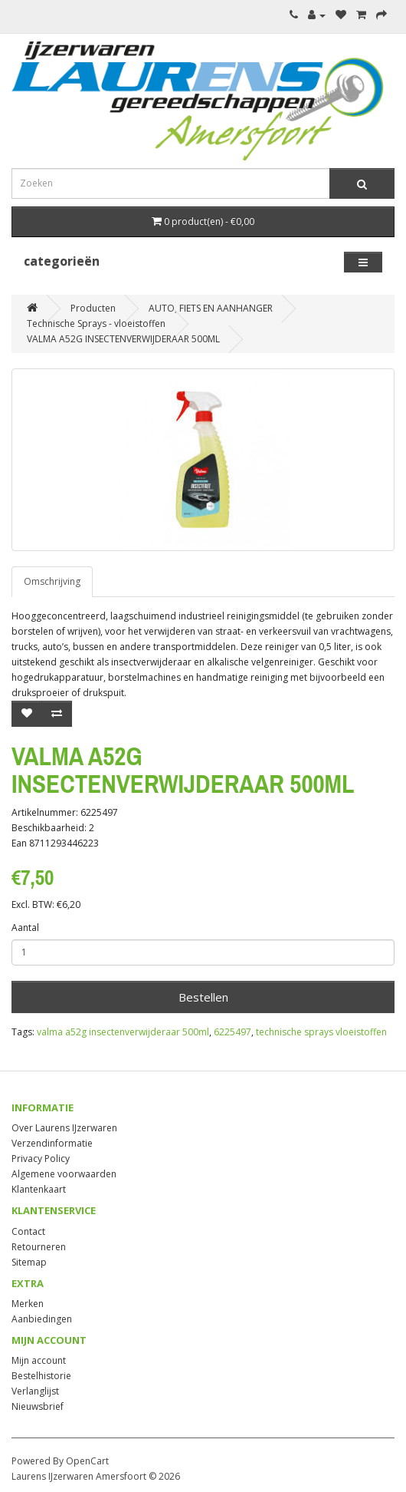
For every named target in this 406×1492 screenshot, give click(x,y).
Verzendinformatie (52, 1143)
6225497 (232, 1031)
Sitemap (29, 1262)
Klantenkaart (38, 1189)
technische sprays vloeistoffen (321, 1031)
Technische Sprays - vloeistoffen (96, 323)
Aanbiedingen (41, 1318)
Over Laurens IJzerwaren (64, 1127)
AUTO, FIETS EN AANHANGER (211, 308)
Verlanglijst (35, 1391)
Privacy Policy (40, 1158)
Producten (93, 308)
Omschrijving (52, 581)
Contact (28, 1231)
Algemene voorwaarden (63, 1173)
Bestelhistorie (41, 1375)
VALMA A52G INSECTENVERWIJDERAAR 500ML (123, 338)
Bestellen (203, 997)
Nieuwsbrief (37, 1406)
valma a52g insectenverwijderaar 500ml (123, 1031)
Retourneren (38, 1246)
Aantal (25, 927)
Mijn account (38, 1360)
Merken (27, 1303)
